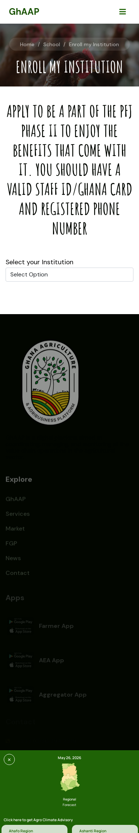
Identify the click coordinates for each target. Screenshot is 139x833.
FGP (11, 545)
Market (15, 530)
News (13, 560)
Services (18, 516)
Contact (18, 575)
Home (27, 44)
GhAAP (16, 501)
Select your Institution (39, 262)
